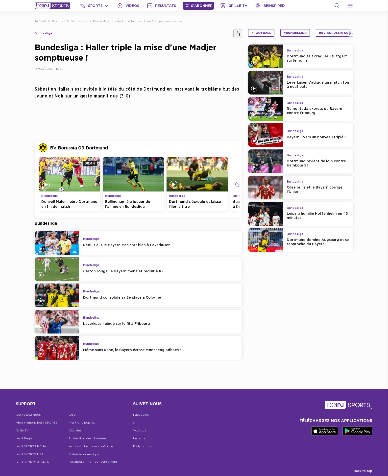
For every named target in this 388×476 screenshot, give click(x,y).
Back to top (363, 471)
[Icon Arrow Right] (237, 184)
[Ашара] (237, 33)
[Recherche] (337, 6)
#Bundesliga (295, 32)
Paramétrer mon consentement (93, 461)
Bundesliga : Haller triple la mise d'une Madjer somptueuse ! (138, 21)
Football (58, 21)
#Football (261, 32)
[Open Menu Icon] (350, 6)
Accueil (40, 21)
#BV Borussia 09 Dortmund (343, 32)
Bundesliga (79, 21)
